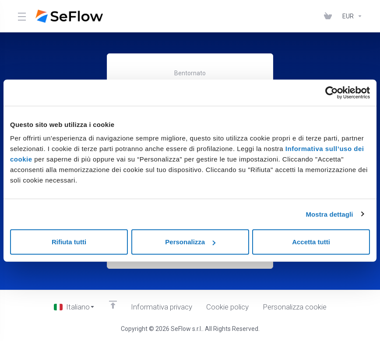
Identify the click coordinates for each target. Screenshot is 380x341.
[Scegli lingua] (74, 306)
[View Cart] (329, 16)
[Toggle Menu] (21, 16)
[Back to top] (113, 304)
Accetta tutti (311, 242)
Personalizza (190, 242)
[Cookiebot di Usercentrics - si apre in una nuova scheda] (331, 92)
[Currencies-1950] (350, 16)
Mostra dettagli (329, 214)
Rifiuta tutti (69, 242)
